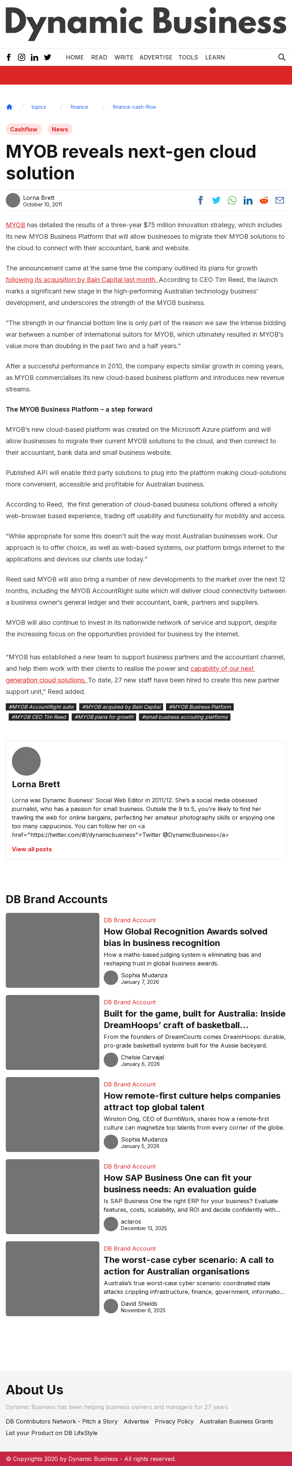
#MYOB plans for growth (104, 717)
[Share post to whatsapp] (232, 200)
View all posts (32, 849)
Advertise (155, 57)
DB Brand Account (130, 920)
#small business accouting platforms (185, 717)
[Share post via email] (279, 200)
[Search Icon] (282, 57)
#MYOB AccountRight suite (41, 707)
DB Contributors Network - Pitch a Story (62, 1421)
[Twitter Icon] (47, 57)
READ (99, 57)
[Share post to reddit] (263, 200)
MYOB (15, 225)
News (60, 129)
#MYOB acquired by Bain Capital (121, 707)
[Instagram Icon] (21, 57)
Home (75, 57)
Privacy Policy (174, 1421)
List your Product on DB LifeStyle (52, 1432)
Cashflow (23, 129)
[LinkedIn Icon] (34, 57)
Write (124, 57)
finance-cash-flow (134, 107)
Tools (188, 57)
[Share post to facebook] (200, 200)
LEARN (215, 57)
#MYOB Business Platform (200, 707)
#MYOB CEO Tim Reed (39, 717)
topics (39, 107)
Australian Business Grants (236, 1421)
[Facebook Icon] (8, 57)
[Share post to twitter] (216, 200)
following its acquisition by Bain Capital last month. (82, 279)
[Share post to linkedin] (248, 200)
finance (79, 107)
